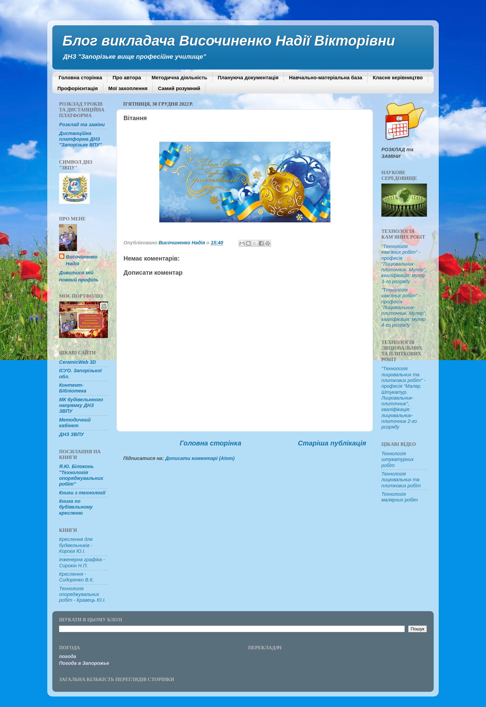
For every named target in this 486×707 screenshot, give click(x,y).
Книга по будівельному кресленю (76, 507)
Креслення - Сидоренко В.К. (76, 576)
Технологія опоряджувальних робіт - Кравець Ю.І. (82, 594)
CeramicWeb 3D (77, 362)
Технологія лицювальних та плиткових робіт (401, 479)
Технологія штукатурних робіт (397, 459)
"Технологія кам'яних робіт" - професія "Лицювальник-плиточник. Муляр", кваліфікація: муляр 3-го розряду (404, 264)
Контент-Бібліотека (72, 387)
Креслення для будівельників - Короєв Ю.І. (75, 545)
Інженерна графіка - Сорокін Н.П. (82, 562)
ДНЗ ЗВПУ (71, 434)
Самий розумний (179, 88)
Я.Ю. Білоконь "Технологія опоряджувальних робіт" (81, 475)
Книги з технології (82, 492)
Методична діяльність (179, 77)
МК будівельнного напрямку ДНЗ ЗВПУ (81, 405)
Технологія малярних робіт (399, 496)
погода (67, 656)
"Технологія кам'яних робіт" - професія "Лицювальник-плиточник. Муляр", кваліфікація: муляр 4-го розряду (404, 307)
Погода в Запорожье (84, 663)
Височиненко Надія (82, 260)
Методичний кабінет (75, 422)
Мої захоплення (127, 88)
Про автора (126, 77)
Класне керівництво (398, 77)
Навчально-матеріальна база (325, 77)
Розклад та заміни (82, 124)
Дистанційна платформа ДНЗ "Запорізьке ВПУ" (80, 139)
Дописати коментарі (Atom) (200, 458)
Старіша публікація (332, 443)
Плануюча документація (248, 77)
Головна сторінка (80, 77)
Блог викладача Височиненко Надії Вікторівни (228, 41)
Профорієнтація (77, 88)
